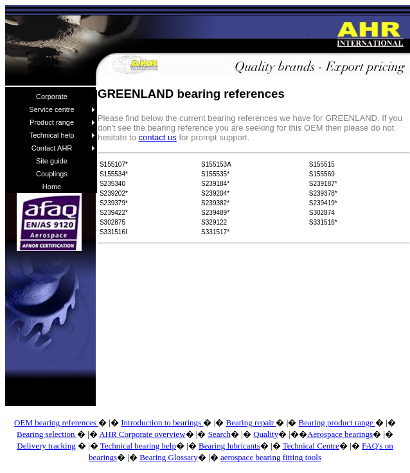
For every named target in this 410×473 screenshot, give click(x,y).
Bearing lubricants (229, 445)
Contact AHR (63, 148)
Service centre (62, 109)
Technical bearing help (138, 445)
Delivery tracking (46, 445)
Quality (265, 434)
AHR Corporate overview (142, 434)
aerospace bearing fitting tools (270, 457)
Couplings (51, 174)
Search (219, 434)
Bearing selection (47, 434)
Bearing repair (251, 422)
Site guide (51, 161)
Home (51, 186)
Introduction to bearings (162, 422)
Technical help (62, 135)
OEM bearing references (56, 422)
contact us (158, 137)
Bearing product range (337, 422)
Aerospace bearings (340, 434)
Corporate (51, 96)
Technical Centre (311, 445)
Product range (62, 122)
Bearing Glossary (168, 457)
